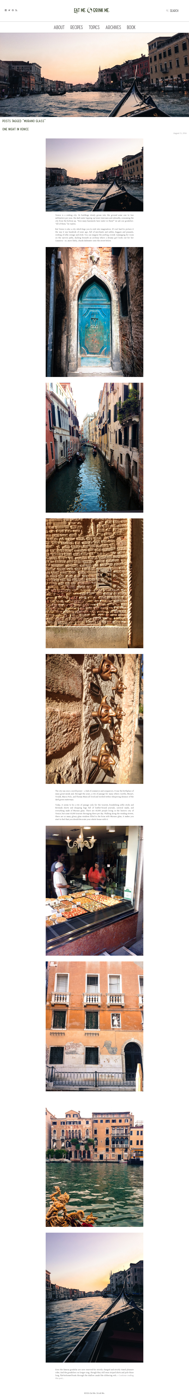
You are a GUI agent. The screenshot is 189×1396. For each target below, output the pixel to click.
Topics (94, 27)
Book (131, 27)
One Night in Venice (15, 129)
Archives (113, 27)
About (59, 27)
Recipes (76, 27)
